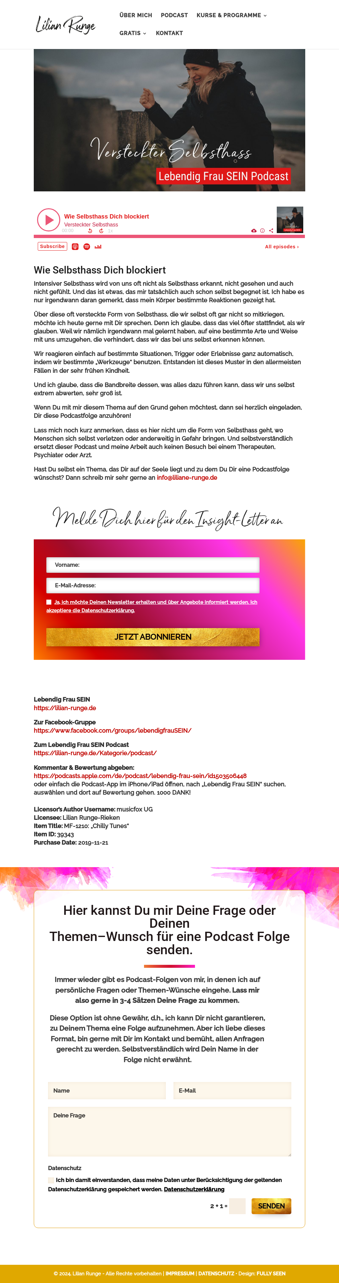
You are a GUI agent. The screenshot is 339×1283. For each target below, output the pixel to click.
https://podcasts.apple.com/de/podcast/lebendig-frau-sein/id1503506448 (140, 775)
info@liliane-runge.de (187, 477)
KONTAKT (169, 33)
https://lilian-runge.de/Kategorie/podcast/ (95, 753)
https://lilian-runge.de (65, 708)
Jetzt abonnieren (153, 637)
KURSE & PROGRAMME (229, 16)
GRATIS (130, 33)
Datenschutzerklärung (194, 1189)
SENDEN (271, 1206)
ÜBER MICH (136, 16)
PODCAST (174, 16)
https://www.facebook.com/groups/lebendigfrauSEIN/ (112, 730)
